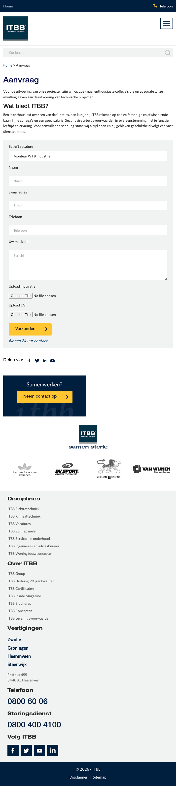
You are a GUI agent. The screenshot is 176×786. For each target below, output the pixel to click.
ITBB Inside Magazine (24, 596)
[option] (24, 468)
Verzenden (33, 329)
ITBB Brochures (19, 603)
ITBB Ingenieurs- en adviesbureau (33, 546)
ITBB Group (16, 573)
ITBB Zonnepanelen (22, 531)
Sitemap (99, 777)
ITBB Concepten (19, 611)
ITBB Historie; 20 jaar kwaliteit (31, 581)
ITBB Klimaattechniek (23, 516)
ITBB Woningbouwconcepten (30, 553)
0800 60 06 (27, 702)
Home (8, 6)
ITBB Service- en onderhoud (28, 538)
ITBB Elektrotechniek (23, 509)
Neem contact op (47, 397)
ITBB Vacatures (19, 524)
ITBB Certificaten (20, 588)
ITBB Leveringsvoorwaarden (28, 618)
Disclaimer (79, 777)
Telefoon (166, 6)
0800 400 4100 (34, 725)
